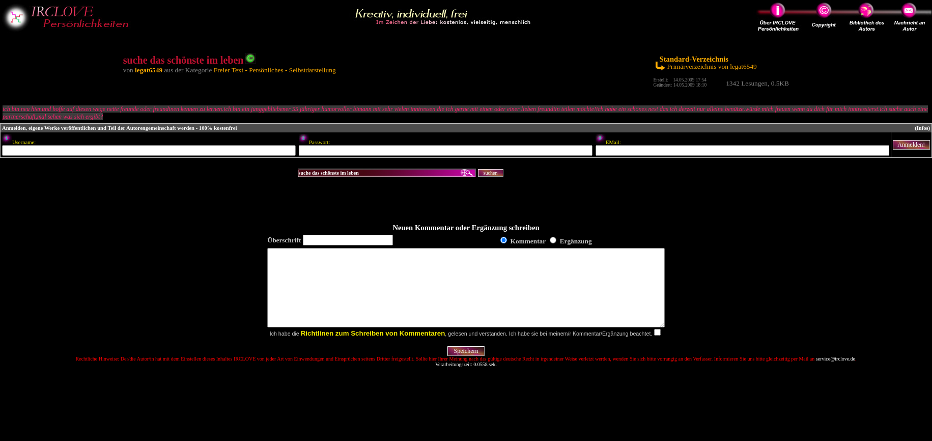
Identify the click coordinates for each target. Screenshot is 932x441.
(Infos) (922, 128)
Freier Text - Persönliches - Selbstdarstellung (275, 70)
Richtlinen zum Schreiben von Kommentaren (373, 348)
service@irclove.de (835, 374)
